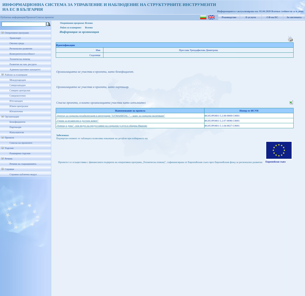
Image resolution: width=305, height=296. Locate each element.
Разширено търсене (20, 153)
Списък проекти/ (45, 17)
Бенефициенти (17, 122)
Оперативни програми (17, 32)
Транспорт (15, 38)
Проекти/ (31, 17)
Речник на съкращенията (23, 164)
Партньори (15, 127)
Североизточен (18, 95)
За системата (294, 17)
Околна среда (17, 43)
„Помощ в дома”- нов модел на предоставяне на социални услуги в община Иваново (101, 125)
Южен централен (19, 106)
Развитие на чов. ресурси (23, 64)
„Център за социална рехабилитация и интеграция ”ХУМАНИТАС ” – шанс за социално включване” (110, 115)
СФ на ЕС (272, 17)
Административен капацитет (25, 69)
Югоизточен (16, 111)
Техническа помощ (20, 59)
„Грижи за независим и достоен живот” (77, 120)
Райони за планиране (16, 74)
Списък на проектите (21, 143)
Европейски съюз (275, 161)
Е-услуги (251, 17)
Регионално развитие (21, 48)
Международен (18, 80)
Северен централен (20, 90)
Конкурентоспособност (22, 53)
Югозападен (16, 101)
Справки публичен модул (23, 174)
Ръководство (229, 17)
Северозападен (17, 85)
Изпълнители (17, 132)
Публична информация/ (13, 17)
